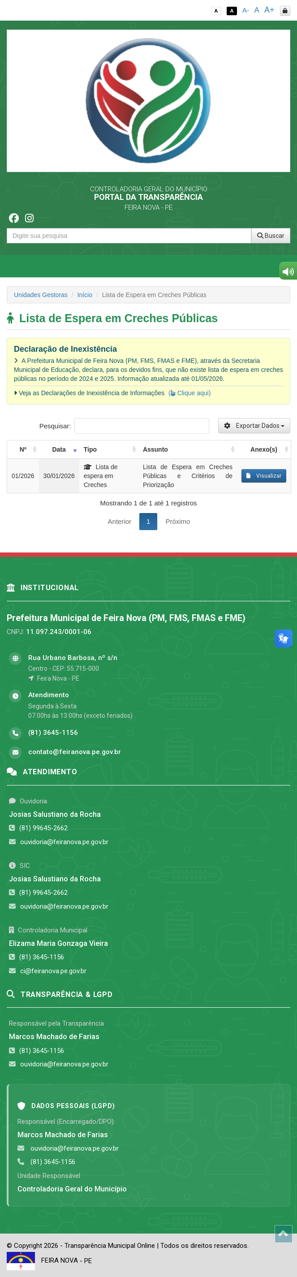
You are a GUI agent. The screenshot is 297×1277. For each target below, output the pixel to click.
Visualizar (263, 476)
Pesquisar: (124, 426)
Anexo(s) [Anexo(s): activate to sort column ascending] (263, 449)
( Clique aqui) (189, 393)
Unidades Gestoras (41, 294)
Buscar (270, 235)
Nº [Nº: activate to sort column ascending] (23, 449)
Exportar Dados (254, 425)
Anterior (120, 521)
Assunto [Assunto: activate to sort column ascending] (155, 449)
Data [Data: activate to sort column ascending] (58, 449)
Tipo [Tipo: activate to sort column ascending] (90, 449)
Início (84, 294)
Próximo (177, 521)
